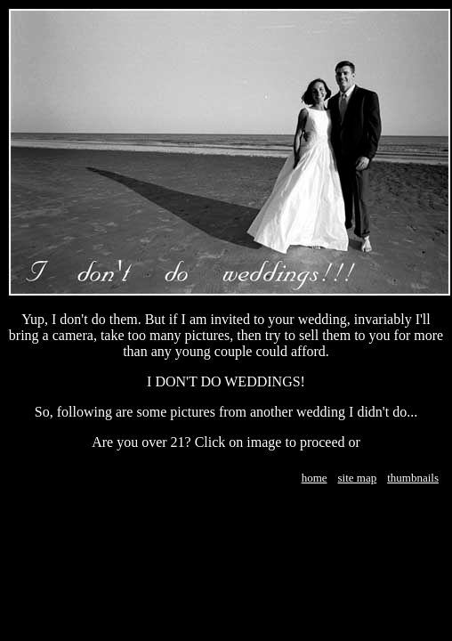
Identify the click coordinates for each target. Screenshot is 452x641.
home (314, 477)
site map (357, 477)
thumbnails (413, 477)
